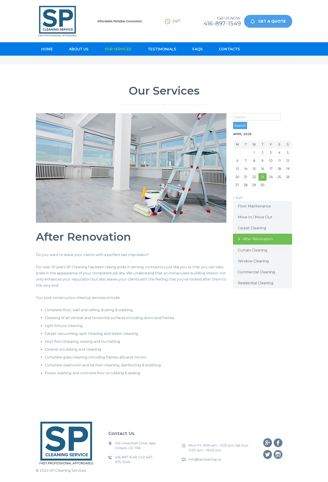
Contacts (229, 49)
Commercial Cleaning (256, 272)
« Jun (237, 198)
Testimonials (162, 49)
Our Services (118, 49)
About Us (78, 49)
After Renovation (258, 239)
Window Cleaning (253, 261)
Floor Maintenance (254, 206)
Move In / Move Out (255, 217)
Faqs (197, 49)
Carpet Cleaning (252, 228)
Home (47, 49)
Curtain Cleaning (252, 250)
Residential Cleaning (255, 283)
